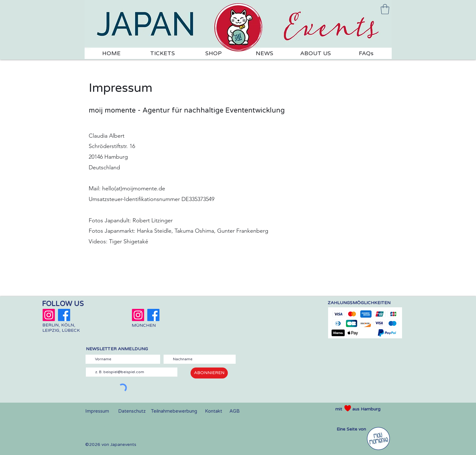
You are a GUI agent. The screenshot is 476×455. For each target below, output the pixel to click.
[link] (385, 9)
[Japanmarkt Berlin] (49, 315)
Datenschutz (132, 411)
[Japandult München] (138, 315)
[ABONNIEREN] (209, 373)
